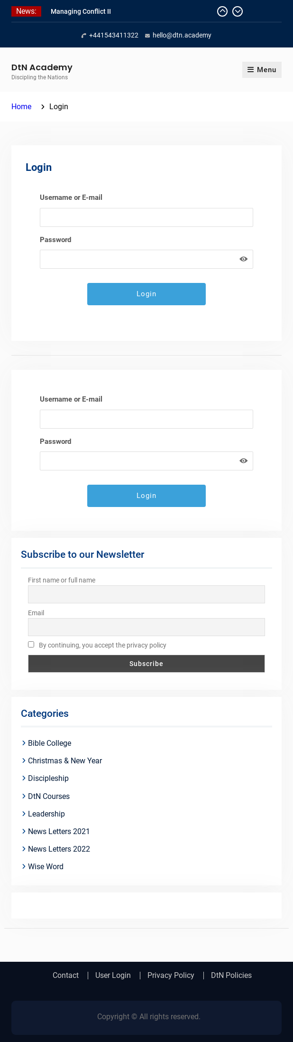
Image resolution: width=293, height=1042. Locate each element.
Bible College (49, 743)
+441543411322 (113, 35)
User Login (113, 975)
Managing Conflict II (81, 11)
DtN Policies (231, 975)
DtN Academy (42, 67)
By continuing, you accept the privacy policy (97, 645)
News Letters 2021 (59, 831)
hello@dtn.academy (182, 35)
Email (36, 613)
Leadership (46, 813)
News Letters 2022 (59, 849)
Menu (261, 70)
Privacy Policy (170, 975)
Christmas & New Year (65, 760)
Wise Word (46, 866)
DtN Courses (49, 796)
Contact (66, 975)
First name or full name (61, 580)
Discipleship (48, 778)
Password (55, 239)
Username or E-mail (71, 197)
